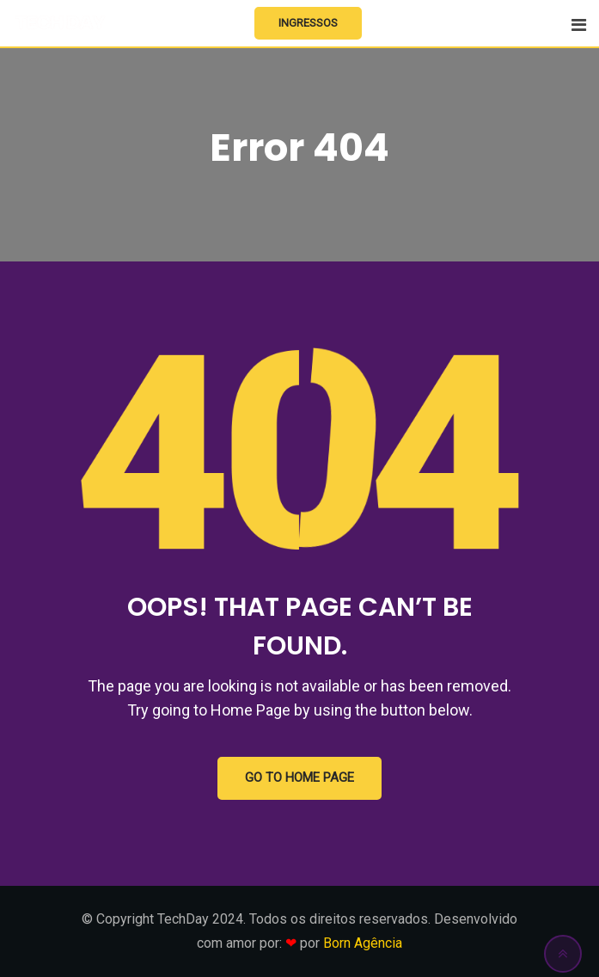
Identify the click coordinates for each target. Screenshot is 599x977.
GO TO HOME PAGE (299, 778)
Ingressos (308, 22)
